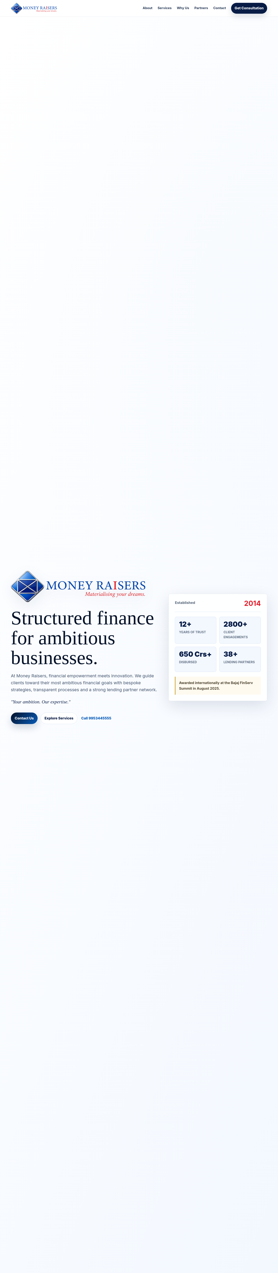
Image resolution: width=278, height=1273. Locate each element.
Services (165, 8)
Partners (201, 8)
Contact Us (24, 718)
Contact (219, 8)
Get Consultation (249, 8)
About (147, 8)
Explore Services (59, 718)
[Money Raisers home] (34, 8)
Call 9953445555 (96, 718)
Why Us (183, 8)
